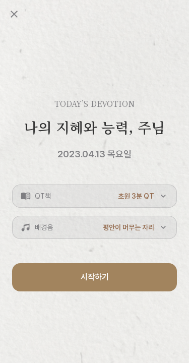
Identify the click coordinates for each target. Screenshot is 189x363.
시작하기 (95, 277)
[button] (94, 196)
